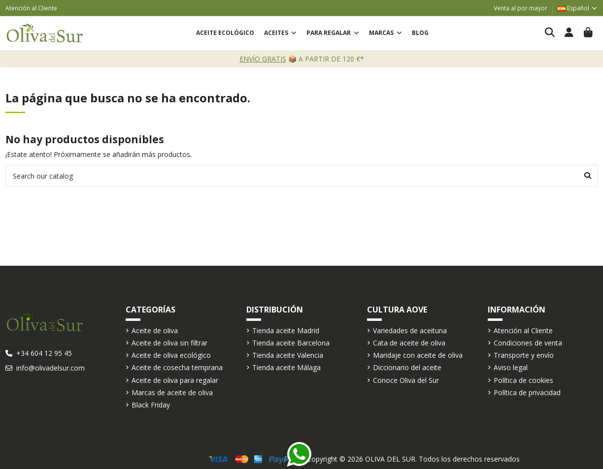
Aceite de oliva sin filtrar (169, 342)
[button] (280, 33)
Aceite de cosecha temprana (177, 367)
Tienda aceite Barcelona (291, 342)
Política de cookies (523, 380)
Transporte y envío (524, 355)
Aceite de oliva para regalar (175, 380)
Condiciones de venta (528, 342)
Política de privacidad (527, 392)
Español (578, 8)
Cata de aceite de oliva (409, 342)
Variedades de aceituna (410, 330)
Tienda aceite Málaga (286, 367)
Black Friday (151, 404)
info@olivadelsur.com (50, 368)
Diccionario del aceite (407, 367)
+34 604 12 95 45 (44, 353)
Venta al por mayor (520, 8)
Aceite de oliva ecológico (171, 355)
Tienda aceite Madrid (285, 330)
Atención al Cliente (31, 8)
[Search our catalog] (587, 176)
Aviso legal (511, 367)
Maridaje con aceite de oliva (418, 355)
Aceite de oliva (155, 330)
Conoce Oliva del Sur (406, 380)
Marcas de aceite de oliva (172, 392)
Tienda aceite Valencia (287, 355)
